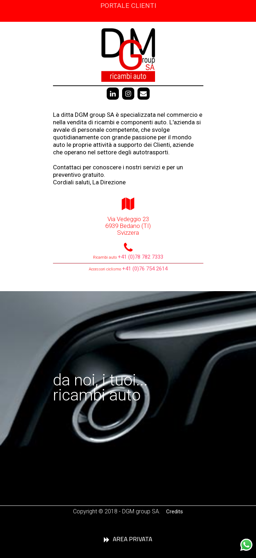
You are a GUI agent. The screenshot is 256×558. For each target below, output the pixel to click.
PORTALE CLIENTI (128, 5)
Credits (174, 511)
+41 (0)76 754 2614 (145, 268)
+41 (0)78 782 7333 (140, 257)
